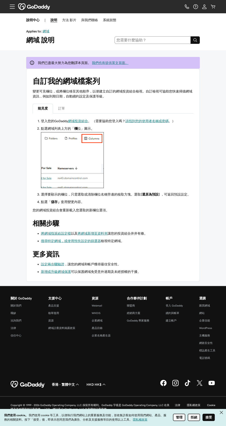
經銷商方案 (133, 313)
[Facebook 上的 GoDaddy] (163, 385)
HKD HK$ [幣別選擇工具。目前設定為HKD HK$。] (96, 384)
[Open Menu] (10, 6)
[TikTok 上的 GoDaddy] (187, 385)
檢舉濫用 (53, 313)
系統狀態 (109, 20)
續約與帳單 (172, 313)
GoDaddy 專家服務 (138, 320)
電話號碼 (204, 358)
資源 (51, 320)
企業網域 (97, 320)
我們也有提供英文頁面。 (110, 62)
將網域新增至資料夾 (92, 233)
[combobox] (152, 40)
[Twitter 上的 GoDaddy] (199, 385)
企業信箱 (204, 320)
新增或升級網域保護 (56, 271)
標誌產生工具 (207, 350)
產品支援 (53, 305)
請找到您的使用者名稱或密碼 (147, 121)
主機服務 (204, 335)
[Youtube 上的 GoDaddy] (211, 385)
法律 (13, 328)
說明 (54, 20)
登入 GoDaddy (174, 305)
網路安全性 (206, 343)
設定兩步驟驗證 (52, 264)
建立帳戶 (171, 320)
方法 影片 (69, 20)
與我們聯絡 (89, 20)
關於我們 (16, 305)
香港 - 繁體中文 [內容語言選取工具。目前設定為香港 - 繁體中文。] (66, 384)
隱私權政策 (193, 405)
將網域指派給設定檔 (56, 233)
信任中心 (16, 335)
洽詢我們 (16, 320)
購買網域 (204, 305)
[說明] (196, 7)
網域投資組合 (78, 121)
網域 (46, 31)
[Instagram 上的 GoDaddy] (175, 385)
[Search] (195, 40)
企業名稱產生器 (101, 335)
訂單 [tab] (61, 108)
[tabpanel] (113, 165)
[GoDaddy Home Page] (28, 384)
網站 (202, 313)
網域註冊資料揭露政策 (61, 328)
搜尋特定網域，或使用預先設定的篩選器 (71, 241)
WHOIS (96, 313)
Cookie (211, 405)
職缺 (13, 313)
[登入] (204, 7)
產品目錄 (97, 328)
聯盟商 (131, 305)
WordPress (205, 328)
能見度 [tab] (43, 108)
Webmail (97, 305)
